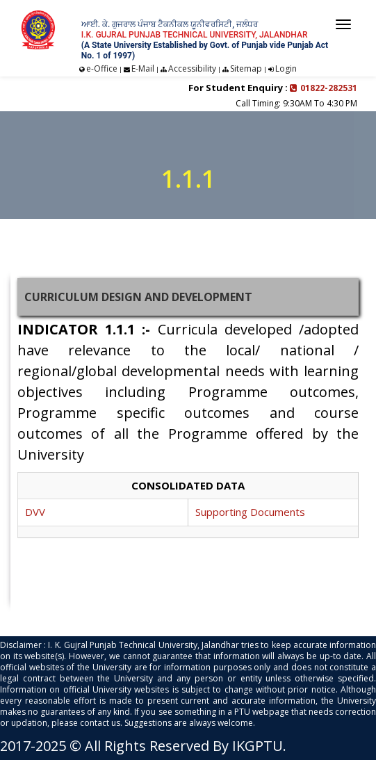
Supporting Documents (250, 512)
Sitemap (246, 68)
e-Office (101, 68)
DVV (35, 512)
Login (286, 68)
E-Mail (142, 68)
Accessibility (192, 68)
